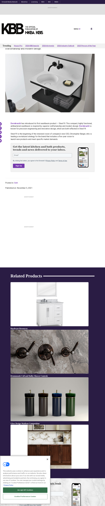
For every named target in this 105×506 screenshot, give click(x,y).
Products (10, 55)
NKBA (56, 2)
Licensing (34, 2)
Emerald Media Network (9, 2)
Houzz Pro (18, 46)
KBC (49, 2)
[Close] (47, 468)
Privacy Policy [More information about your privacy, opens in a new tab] (8, 494)
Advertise (24, 2)
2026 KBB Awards (32, 46)
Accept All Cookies (25, 499)
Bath (16, 202)
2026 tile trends (48, 46)
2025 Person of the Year (86, 46)
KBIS (42, 2)
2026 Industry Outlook (65, 46)
